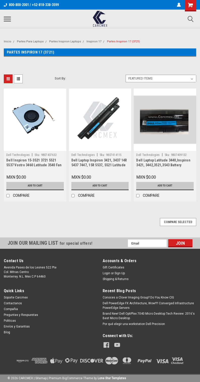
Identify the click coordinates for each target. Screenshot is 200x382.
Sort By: (60, 78)
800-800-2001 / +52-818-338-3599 (31, 5)
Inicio (7, 41)
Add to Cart (35, 186)
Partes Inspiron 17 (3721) (123, 41)
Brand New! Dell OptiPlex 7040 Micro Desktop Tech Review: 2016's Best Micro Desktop (149, 316)
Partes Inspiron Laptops (65, 41)
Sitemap (41, 377)
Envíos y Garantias (17, 326)
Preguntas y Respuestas (21, 315)
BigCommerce (72, 377)
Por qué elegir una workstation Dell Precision (134, 324)
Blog (7, 332)
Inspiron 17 (94, 41)
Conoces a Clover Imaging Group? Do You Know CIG (138, 297)
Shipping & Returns (116, 279)
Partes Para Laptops (30, 41)
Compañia (11, 309)
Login (106, 273)
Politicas (10, 320)
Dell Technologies (18, 155)
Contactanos (13, 303)
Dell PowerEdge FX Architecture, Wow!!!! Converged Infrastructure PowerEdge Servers (148, 306)
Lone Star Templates (112, 377)
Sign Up (120, 273)
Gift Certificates (113, 267)
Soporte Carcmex (16, 297)
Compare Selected (178, 222)
